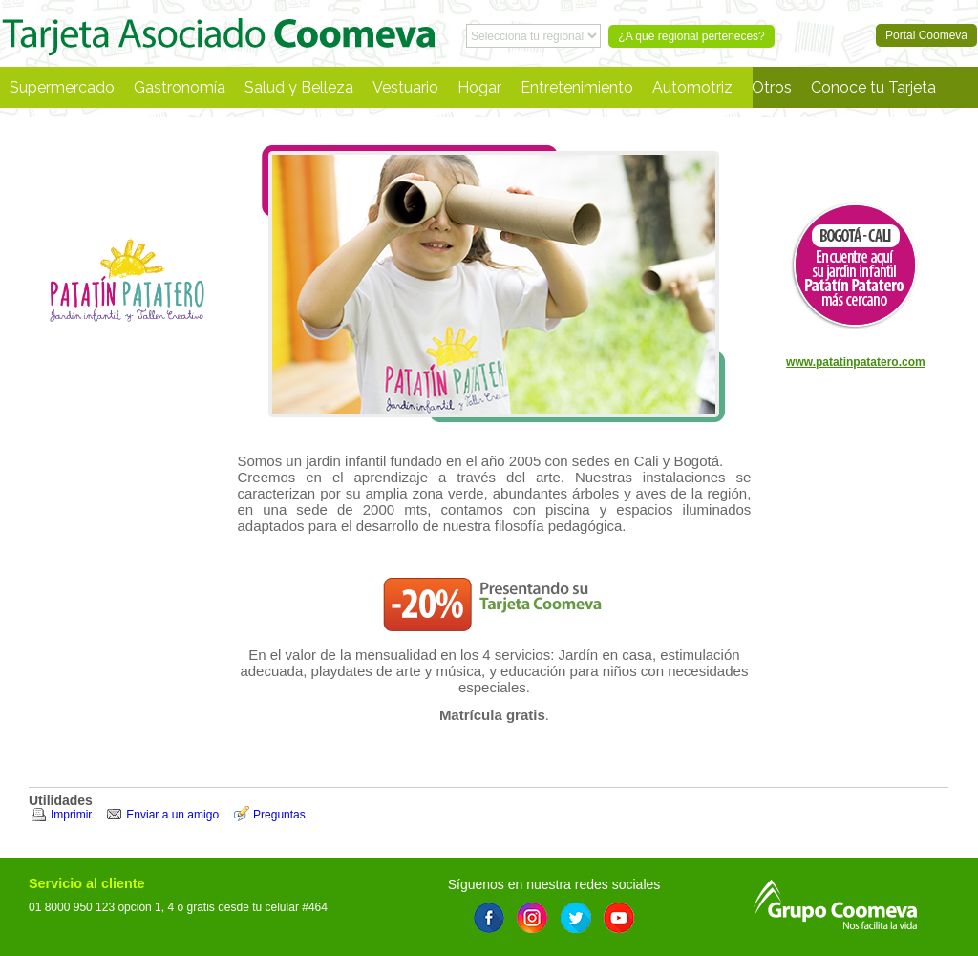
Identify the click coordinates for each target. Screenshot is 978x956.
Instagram (532, 918)
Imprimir (71, 814)
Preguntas (279, 814)
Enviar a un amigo (172, 814)
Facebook (489, 918)
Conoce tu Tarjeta (873, 87)
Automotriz (692, 87)
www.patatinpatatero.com (855, 362)
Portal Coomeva (218, 33)
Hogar (479, 87)
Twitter (576, 918)
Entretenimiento (577, 87)
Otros (772, 87)
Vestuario (405, 87)
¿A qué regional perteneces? (691, 36)
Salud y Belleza (298, 87)
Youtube (619, 918)
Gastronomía (179, 87)
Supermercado (62, 87)
